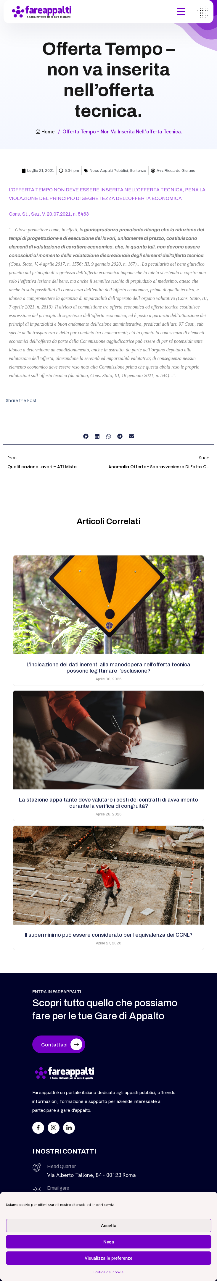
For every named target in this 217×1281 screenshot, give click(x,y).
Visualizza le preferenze (108, 1258)
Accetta (108, 1225)
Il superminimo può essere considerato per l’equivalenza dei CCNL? (108, 935)
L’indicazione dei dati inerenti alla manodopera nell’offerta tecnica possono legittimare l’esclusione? (108, 668)
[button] (85, 436)
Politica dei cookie (108, 1272)
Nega (108, 1242)
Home (44, 131)
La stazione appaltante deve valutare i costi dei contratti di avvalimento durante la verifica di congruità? (108, 803)
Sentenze (138, 171)
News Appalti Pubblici (109, 171)
